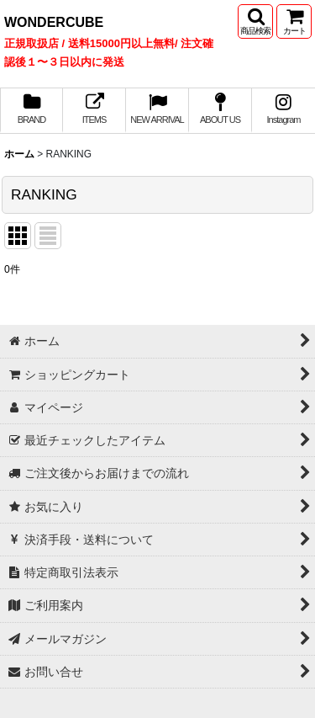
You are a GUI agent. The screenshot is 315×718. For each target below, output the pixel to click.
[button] (255, 21)
